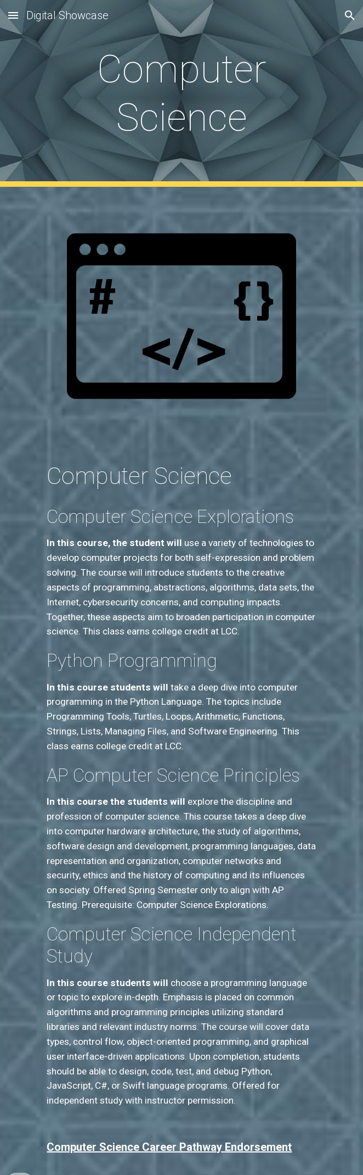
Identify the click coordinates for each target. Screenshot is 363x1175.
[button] (13, 15)
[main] (181, 94)
